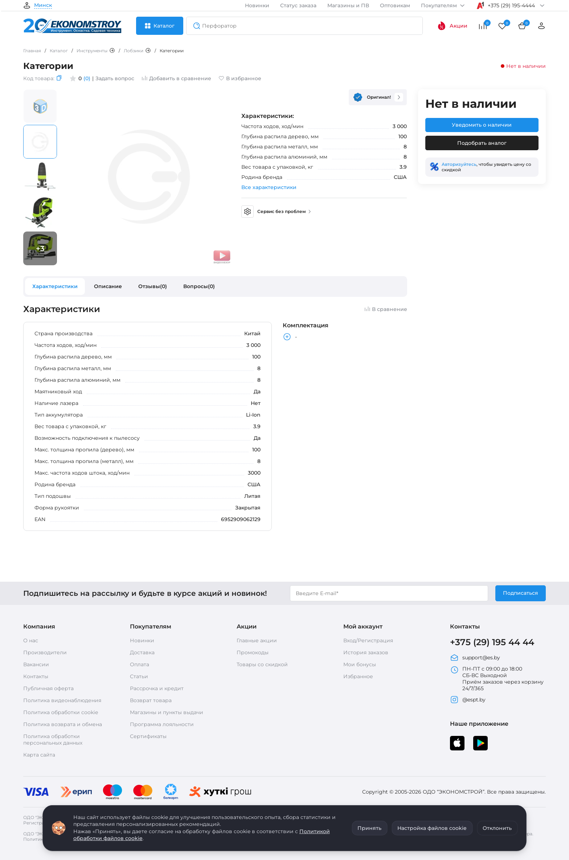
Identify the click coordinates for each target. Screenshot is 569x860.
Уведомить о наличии (482, 125)
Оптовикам (395, 5)
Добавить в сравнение (176, 78)
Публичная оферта (48, 688)
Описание (108, 286)
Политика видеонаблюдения (62, 700)
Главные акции (257, 640)
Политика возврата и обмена (62, 724)
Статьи (139, 676)
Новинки (257, 5)
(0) (86, 78)
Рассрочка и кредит (157, 688)
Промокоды (253, 652)
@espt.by (468, 699)
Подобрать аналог (482, 143)
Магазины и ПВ (348, 5)
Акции (452, 25)
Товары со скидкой (262, 664)
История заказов (365, 652)
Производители (45, 652)
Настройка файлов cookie (432, 828)
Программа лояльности (162, 724)
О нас (30, 640)
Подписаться (520, 593)
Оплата (139, 664)
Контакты (35, 676)
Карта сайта (39, 755)
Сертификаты (148, 736)
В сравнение (385, 309)
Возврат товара (151, 700)
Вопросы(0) (199, 286)
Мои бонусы (359, 664)
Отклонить (497, 828)
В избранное (239, 78)
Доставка (142, 652)
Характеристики (55, 286)
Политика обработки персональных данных (52, 739)
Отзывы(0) (152, 286)
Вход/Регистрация (368, 640)
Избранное (358, 676)
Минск (43, 5)
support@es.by (475, 657)
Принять (369, 828)
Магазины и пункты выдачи (166, 712)
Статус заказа (298, 5)
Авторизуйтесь (459, 164)
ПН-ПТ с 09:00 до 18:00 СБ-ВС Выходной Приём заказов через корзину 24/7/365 (497, 679)
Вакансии (36, 664)
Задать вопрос (114, 78)
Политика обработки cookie (60, 712)
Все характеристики (268, 187)
